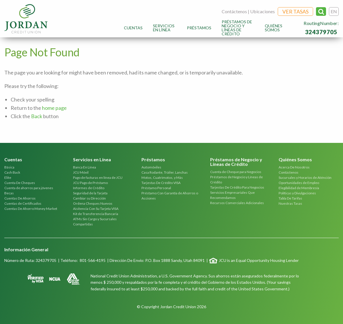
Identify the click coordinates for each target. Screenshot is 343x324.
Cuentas (133, 27)
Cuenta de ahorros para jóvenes (28, 188)
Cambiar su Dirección (89, 198)
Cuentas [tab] (13, 159)
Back (36, 116)
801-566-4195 (93, 260)
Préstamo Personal (156, 188)
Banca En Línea (84, 167)
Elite (7, 177)
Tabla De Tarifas (290, 198)
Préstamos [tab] (153, 159)
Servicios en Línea (164, 27)
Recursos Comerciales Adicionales (237, 203)
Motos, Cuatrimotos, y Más (162, 177)
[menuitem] (133, 27)
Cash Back (12, 172)
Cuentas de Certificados (22, 203)
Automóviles (151, 167)
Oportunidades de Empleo (299, 183)
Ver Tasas (295, 11)
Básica (9, 167)
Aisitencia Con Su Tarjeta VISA (95, 208)
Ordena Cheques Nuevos (92, 203)
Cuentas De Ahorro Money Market (30, 208)
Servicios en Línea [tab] (92, 159)
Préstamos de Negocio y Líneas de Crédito (237, 27)
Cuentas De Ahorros (20, 198)
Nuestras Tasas (290, 203)
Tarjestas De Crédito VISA (161, 183)
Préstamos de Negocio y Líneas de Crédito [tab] (236, 162)
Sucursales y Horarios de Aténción (305, 177)
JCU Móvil (81, 172)
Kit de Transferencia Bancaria (95, 214)
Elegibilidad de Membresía (299, 188)
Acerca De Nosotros (294, 167)
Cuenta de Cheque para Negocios (235, 172)
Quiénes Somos (273, 27)
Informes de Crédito (88, 188)
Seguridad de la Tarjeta (90, 193)
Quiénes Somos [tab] (295, 159)
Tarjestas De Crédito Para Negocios (237, 187)
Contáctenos (234, 11)
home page (54, 108)
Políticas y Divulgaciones (297, 193)
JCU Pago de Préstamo (90, 183)
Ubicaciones (262, 11)
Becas (9, 193)
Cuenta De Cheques (19, 183)
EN (334, 11)
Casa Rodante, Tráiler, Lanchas (164, 172)
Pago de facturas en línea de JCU (97, 177)
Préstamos (199, 27)
